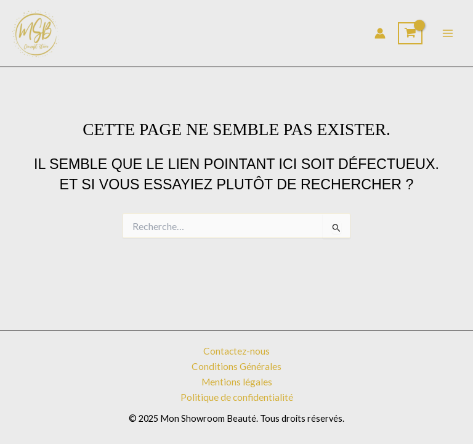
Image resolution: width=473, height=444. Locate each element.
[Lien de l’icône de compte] (380, 33)
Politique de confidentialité (236, 397)
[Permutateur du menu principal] (448, 33)
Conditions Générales (236, 366)
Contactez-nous (236, 350)
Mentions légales (236, 381)
